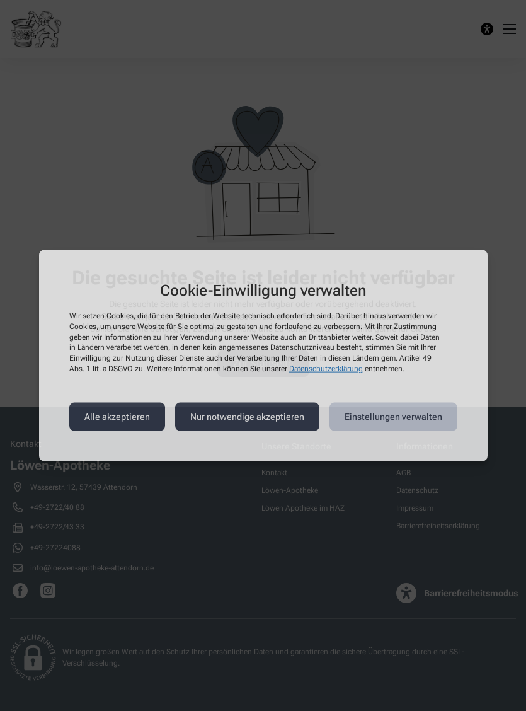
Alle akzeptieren (117, 417)
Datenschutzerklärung (326, 368)
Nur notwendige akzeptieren (247, 417)
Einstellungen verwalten (393, 417)
